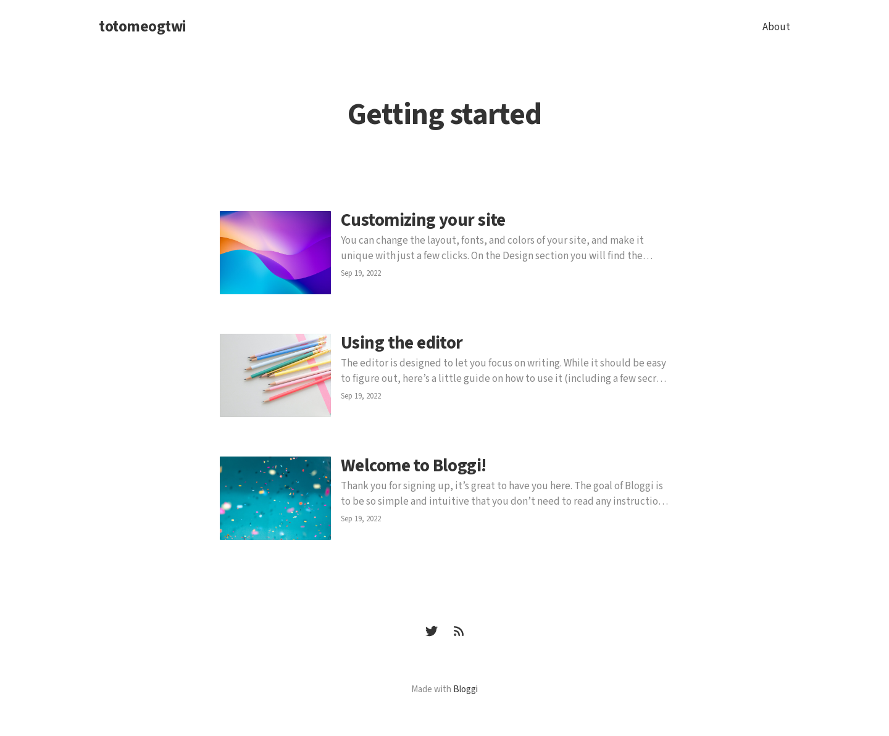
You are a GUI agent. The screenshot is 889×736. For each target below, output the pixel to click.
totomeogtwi (142, 27)
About (776, 27)
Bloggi (465, 689)
